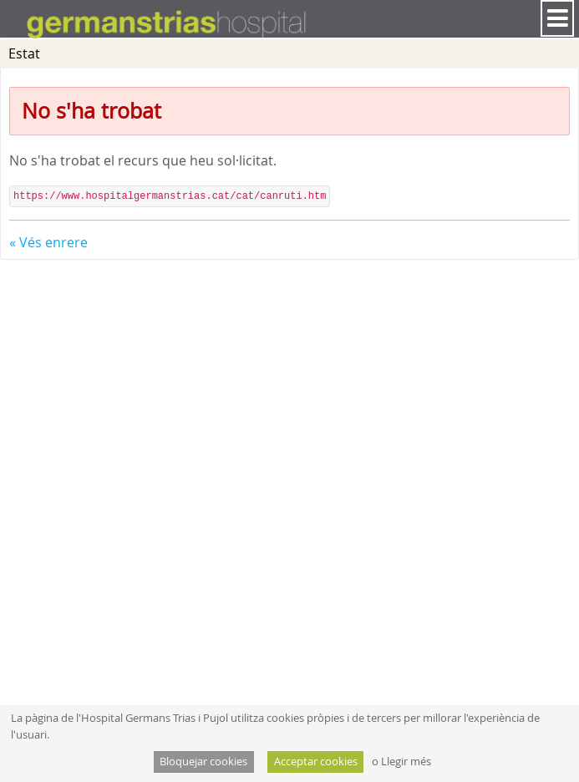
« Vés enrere (48, 242)
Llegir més (406, 761)
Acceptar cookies (316, 761)
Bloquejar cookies (203, 761)
